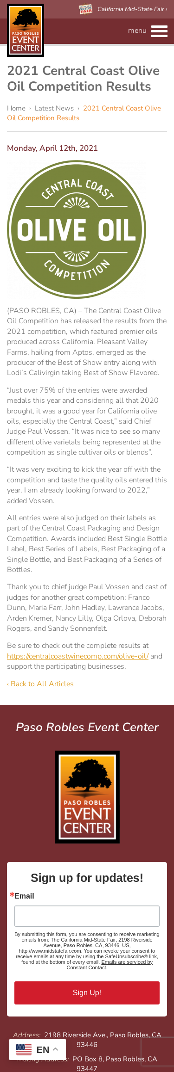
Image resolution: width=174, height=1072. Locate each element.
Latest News (54, 108)
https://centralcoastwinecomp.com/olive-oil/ (77, 656)
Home (16, 108)
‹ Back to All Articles (40, 684)
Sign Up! (87, 993)
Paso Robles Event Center (25, 30)
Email (24, 896)
